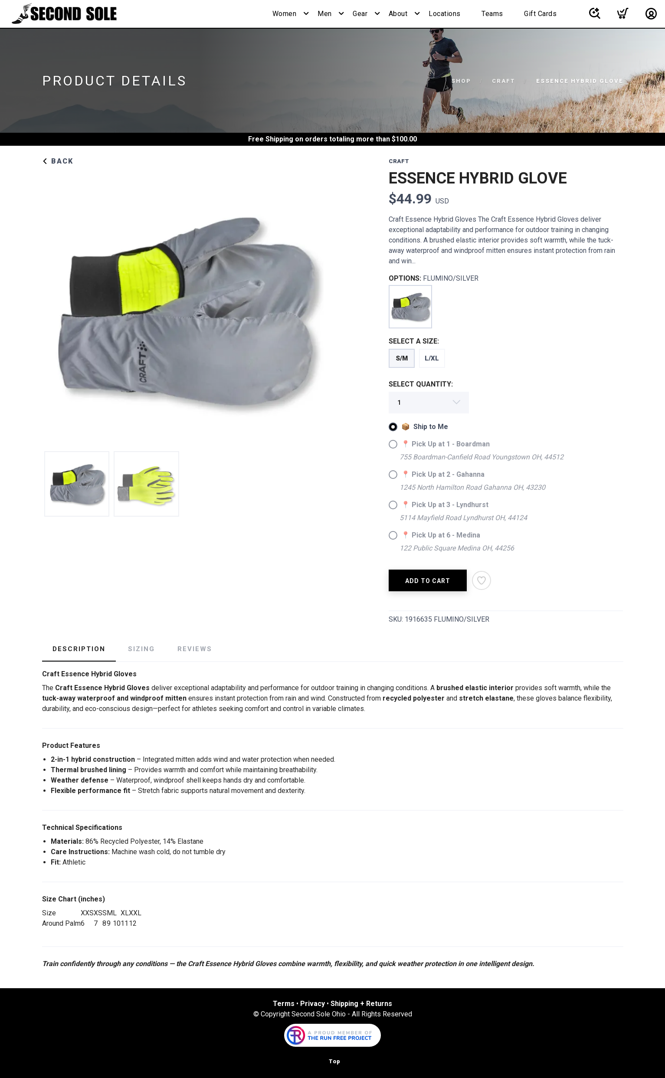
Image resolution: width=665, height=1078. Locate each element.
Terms (284, 1003)
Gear (360, 14)
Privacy (312, 1003)
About (398, 14)
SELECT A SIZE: (414, 341)
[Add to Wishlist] (481, 580)
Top (335, 1061)
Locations (445, 14)
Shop (461, 81)
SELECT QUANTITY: (421, 384)
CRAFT (503, 81)
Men (325, 14)
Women (284, 14)
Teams (492, 14)
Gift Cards (540, 14)
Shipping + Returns (361, 1003)
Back (57, 161)
